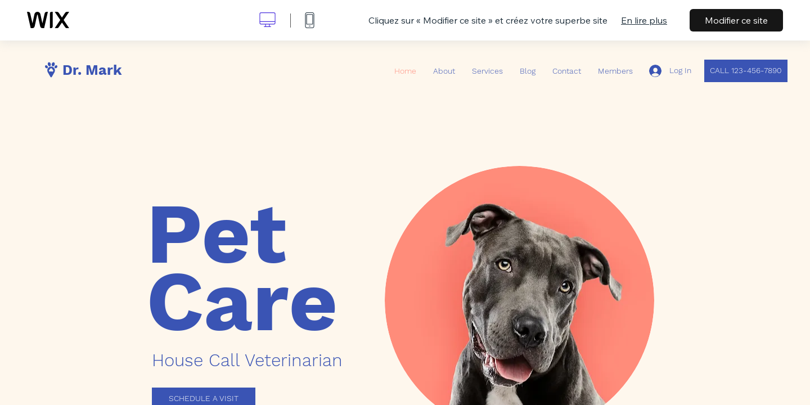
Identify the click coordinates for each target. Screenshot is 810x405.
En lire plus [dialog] (644, 20)
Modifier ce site (736, 20)
